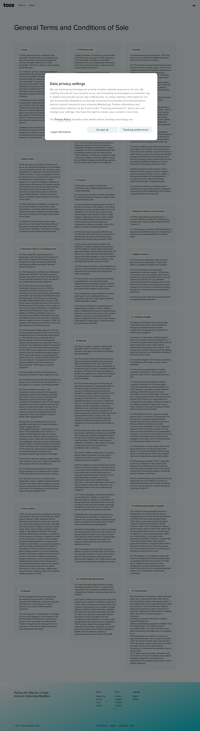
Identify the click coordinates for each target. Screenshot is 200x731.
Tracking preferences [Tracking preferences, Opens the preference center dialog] (135, 130)
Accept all (102, 130)
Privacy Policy (63, 119)
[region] (101, 106)
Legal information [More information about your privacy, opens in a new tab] (61, 132)
